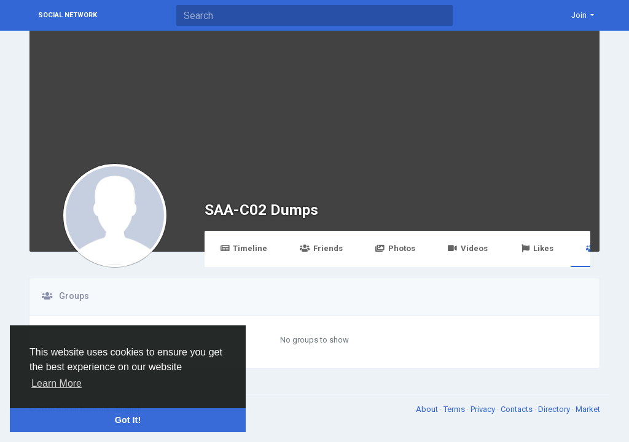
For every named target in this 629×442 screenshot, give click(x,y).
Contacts (517, 409)
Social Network (67, 15)
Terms (455, 409)
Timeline (243, 248)
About (428, 409)
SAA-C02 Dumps (261, 210)
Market (588, 409)
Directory (555, 409)
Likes (536, 248)
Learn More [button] (56, 383)
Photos (395, 248)
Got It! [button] (128, 420)
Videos (468, 248)
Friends (321, 248)
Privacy (484, 409)
